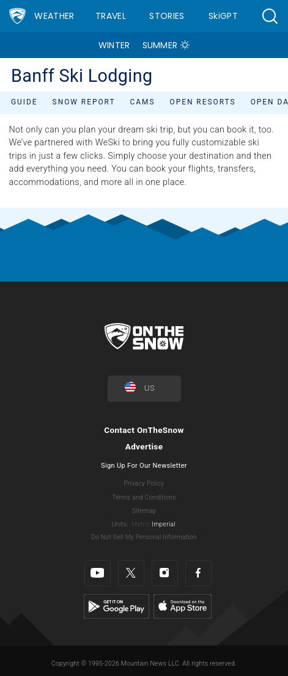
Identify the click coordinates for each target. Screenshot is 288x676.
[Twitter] (131, 573)
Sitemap (144, 510)
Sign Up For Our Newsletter (144, 466)
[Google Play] (116, 606)
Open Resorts (203, 102)
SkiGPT (223, 16)
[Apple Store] (182, 606)
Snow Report (84, 102)
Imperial (163, 524)
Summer (160, 45)
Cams (142, 102)
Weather (54, 16)
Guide (24, 102)
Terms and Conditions (143, 497)
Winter (114, 45)
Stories (166, 16)
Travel (110, 16)
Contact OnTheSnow (144, 430)
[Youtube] (97, 573)
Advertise (144, 446)
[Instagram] (165, 573)
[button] (269, 16)
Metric (140, 524)
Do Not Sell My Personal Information (144, 537)
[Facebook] (198, 573)
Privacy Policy (144, 483)
